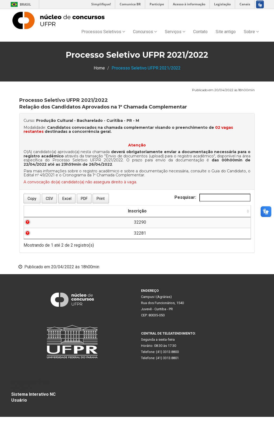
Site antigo (226, 31)
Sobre (251, 31)
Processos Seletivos (103, 31)
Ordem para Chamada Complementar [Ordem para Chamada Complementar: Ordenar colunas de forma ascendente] (212, 214)
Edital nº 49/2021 (39, 175)
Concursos (145, 31)
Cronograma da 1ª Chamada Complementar (103, 175)
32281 (42, 239)
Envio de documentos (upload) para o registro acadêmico (160, 156)
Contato (200, 31)
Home (99, 68)
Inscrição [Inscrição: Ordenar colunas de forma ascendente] (42, 217)
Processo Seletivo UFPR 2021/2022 (87, 160)
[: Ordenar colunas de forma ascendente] (117, 214)
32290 (42, 228)
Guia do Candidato (228, 171)
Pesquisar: (212, 197)
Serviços (175, 31)
